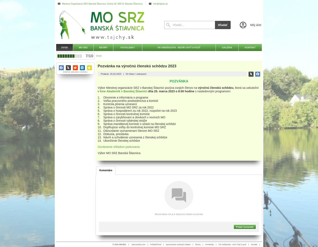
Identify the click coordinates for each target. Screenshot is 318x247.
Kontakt (254, 244)
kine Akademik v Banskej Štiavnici (123, 91)
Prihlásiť (153, 244)
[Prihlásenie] (250, 25)
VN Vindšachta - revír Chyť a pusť (232, 244)
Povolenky (209, 244)
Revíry (198, 244)
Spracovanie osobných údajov (178, 244)
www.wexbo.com (138, 244)
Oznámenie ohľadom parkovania (119, 146)
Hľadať (223, 25)
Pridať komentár (245, 227)
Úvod (159, 244)
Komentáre (105, 170)
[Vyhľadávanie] (189, 25)
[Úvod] (106, 25)
